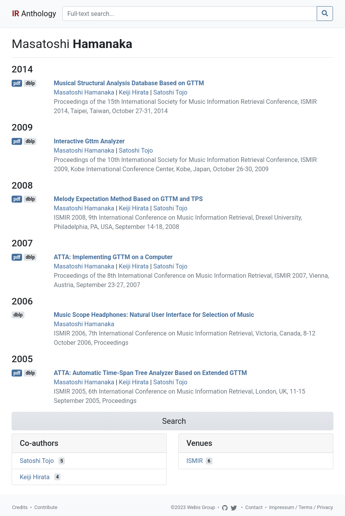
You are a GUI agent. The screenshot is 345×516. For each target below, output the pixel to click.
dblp (30, 83)
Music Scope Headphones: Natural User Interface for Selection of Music (154, 314)
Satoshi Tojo (170, 92)
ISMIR (194, 460)
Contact (254, 507)
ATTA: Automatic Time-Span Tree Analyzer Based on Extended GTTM (150, 373)
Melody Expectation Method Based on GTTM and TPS (128, 199)
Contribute (45, 507)
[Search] (189, 13)
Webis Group (201, 507)
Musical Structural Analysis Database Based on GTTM (129, 83)
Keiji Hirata (134, 92)
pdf (17, 83)
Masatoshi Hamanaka (84, 92)
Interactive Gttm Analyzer (89, 141)
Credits (20, 507)
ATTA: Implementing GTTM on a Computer (113, 257)
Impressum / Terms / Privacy (301, 507)
